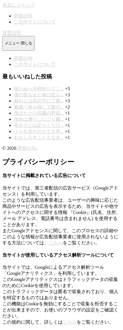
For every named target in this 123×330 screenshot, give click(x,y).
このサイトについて (35, 21)
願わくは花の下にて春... (39, 100)
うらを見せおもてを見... (39, 131)
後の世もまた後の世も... (39, 94)
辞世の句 (23, 15)
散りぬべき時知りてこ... (39, 88)
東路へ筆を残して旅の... (39, 106)
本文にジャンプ (18, 5)
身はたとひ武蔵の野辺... (39, 113)
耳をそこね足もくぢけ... (39, 125)
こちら (56, 242)
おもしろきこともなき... (39, 137)
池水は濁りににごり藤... (39, 119)
